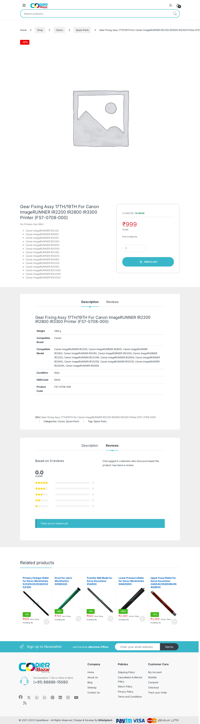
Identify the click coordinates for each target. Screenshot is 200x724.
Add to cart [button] (46, 622)
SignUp (169, 646)
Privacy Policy (125, 691)
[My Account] (171, 5)
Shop (40, 30)
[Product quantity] (134, 248)
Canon (59, 30)
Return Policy (125, 686)
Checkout (153, 687)
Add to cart (150, 261)
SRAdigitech (105, 720)
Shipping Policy (126, 672)
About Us (92, 677)
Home (23, 30)
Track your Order (157, 692)
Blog (89, 682)
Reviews (112, 302)
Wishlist (152, 677)
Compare (153, 682)
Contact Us (93, 692)
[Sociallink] (21, 697)
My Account (155, 672)
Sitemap (92, 687)
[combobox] (95, 14)
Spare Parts (82, 30)
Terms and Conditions (130, 696)
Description (89, 302)
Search (175, 14)
